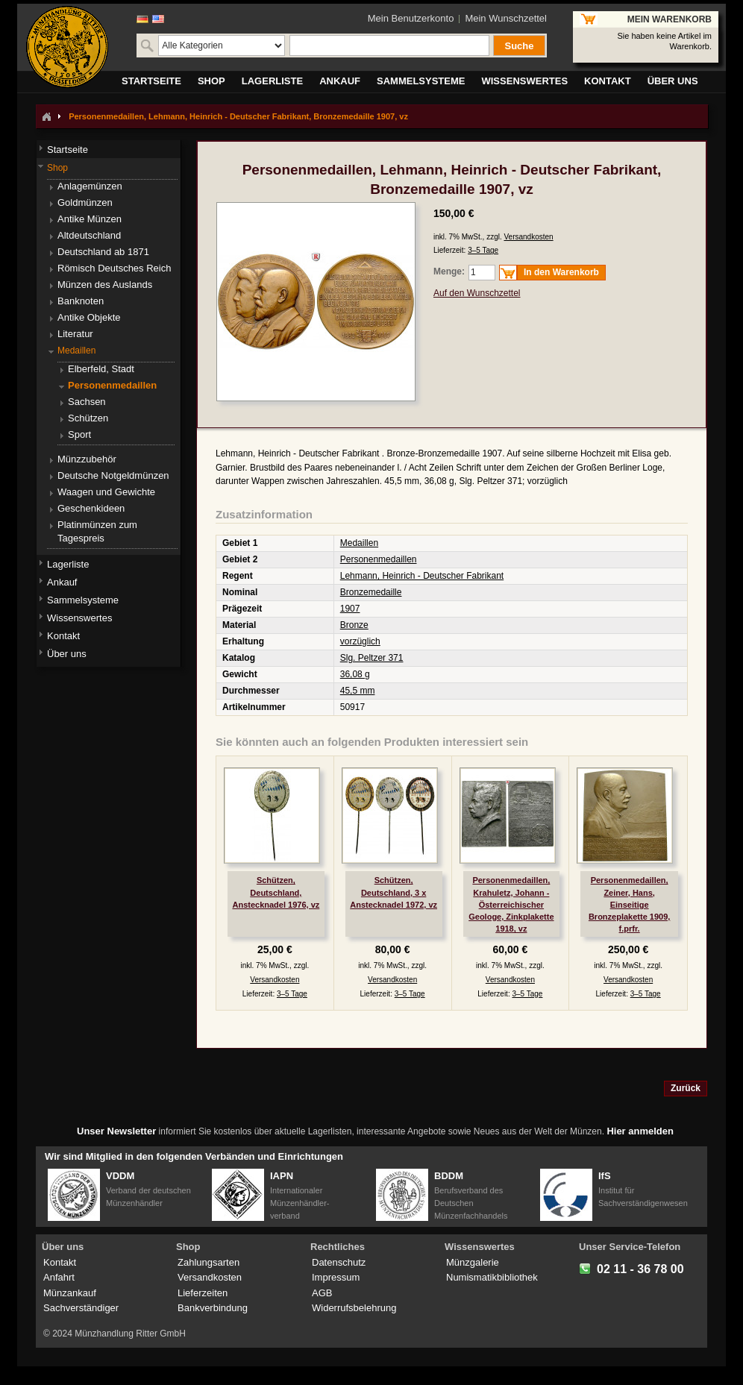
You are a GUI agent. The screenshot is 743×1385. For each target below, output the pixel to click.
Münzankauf (69, 1292)
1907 (350, 608)
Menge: (449, 271)
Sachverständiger (81, 1307)
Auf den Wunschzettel (477, 293)
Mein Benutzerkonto (411, 18)
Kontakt (59, 1262)
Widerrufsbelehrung (354, 1307)
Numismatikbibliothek (492, 1277)
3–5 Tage (483, 250)
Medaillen (359, 543)
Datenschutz (339, 1262)
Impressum (336, 1277)
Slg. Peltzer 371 (372, 658)
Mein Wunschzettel (506, 18)
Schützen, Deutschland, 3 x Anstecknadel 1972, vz (393, 892)
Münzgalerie (472, 1262)
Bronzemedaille (371, 592)
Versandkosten (528, 237)
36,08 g (355, 674)
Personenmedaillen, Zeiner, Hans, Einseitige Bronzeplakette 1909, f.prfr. (629, 904)
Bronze (354, 625)
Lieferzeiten (203, 1292)
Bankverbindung (213, 1307)
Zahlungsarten (208, 1262)
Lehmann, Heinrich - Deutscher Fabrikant (422, 576)
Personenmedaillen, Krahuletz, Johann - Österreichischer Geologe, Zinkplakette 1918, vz (511, 904)
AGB (322, 1292)
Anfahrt (59, 1277)
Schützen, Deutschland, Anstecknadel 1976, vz (275, 892)
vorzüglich (360, 641)
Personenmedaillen (378, 559)
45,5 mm (357, 690)
